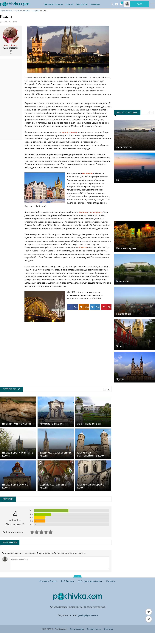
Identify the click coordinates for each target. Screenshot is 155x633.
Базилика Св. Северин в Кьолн (55, 454)
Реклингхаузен (126, 248)
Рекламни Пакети (48, 581)
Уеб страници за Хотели (90, 581)
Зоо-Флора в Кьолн (89, 423)
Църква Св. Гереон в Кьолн (53, 486)
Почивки (95, 4)
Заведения (81, 4)
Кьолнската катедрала (90, 212)
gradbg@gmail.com (88, 615)
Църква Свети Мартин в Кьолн (17, 454)
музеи (64, 132)
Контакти (111, 581)
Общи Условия (77, 629)
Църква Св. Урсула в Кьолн (15, 486)
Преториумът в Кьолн (16, 423)
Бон (118, 179)
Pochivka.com (6, 11)
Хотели (69, 4)
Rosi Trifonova (11, 45)
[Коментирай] (59, 563)
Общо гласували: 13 (15, 524)
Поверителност (93, 629)
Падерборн (123, 313)
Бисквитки (108, 629)
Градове (36, 11)
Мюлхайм (122, 281)
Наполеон (87, 173)
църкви (73, 132)
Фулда (120, 379)
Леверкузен (124, 147)
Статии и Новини (53, 4)
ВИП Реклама (67, 581)
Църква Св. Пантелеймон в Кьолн (91, 454)
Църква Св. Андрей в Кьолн (90, 486)
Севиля (83, 247)
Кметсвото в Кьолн (52, 423)
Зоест (120, 346)
